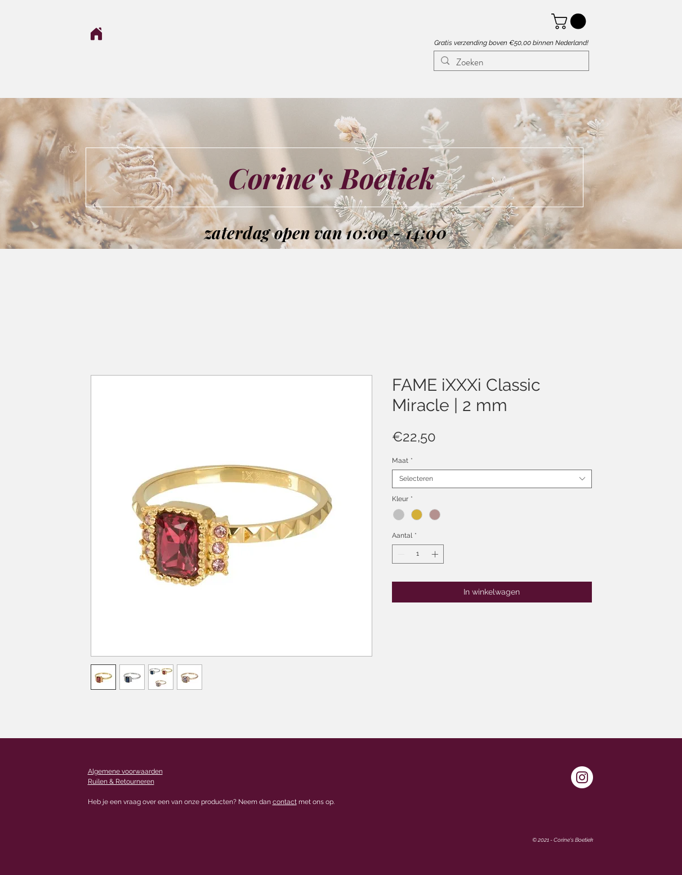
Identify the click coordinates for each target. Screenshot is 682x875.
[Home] (96, 33)
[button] (570, 21)
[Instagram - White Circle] (582, 777)
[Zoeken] (510, 62)
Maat (402, 461)
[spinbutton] (418, 554)
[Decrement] (400, 554)
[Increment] (436, 554)
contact (285, 802)
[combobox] (492, 479)
